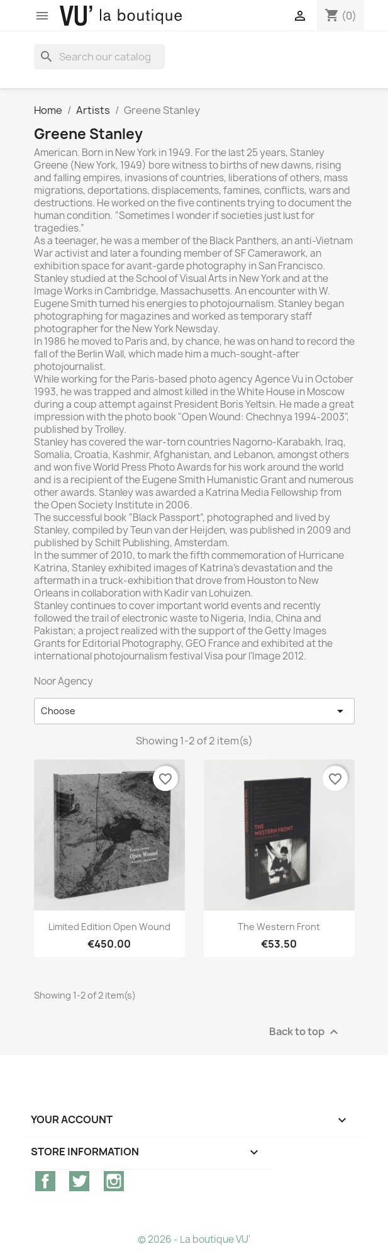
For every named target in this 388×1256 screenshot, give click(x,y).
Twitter (79, 1181)
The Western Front (279, 927)
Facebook (45, 1181)
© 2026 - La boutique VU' (194, 1239)
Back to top (305, 1032)
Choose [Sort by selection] (194, 711)
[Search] (99, 56)
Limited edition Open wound (109, 927)
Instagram (114, 1181)
